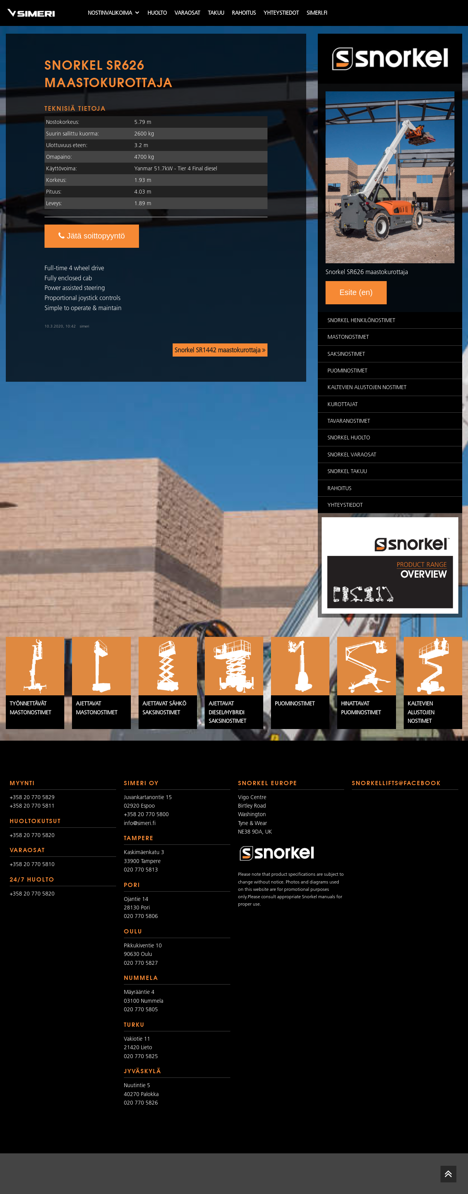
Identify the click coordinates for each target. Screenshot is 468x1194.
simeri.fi (317, 12)
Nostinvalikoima (110, 12)
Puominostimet (347, 370)
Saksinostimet (346, 353)
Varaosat (187, 12)
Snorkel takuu (347, 471)
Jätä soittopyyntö (91, 236)
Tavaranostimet (348, 420)
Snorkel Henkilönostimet (361, 320)
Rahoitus (244, 12)
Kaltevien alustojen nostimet (366, 387)
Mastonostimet (348, 336)
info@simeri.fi (140, 823)
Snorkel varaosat (351, 454)
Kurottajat (342, 404)
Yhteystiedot (281, 12)
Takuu (216, 12)
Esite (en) (356, 292)
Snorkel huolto (348, 437)
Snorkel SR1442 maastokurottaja (220, 350)
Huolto (157, 12)
